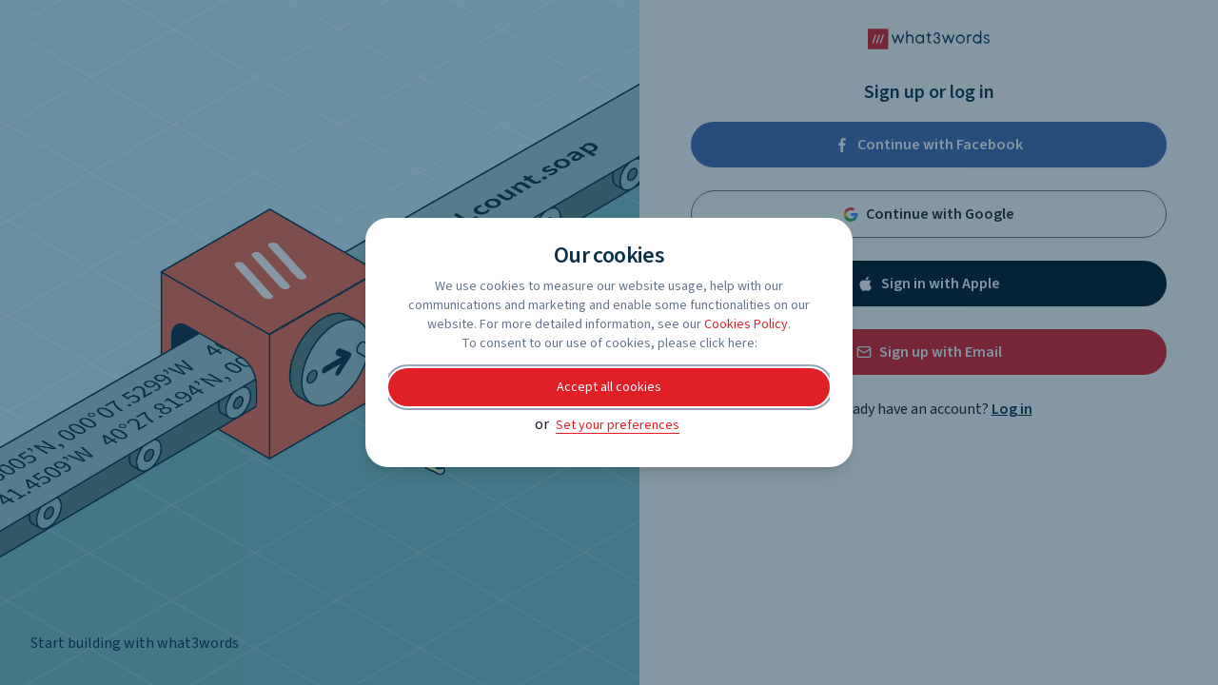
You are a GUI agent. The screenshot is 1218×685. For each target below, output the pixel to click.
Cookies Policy (746, 324)
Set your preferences (617, 425)
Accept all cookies (609, 387)
